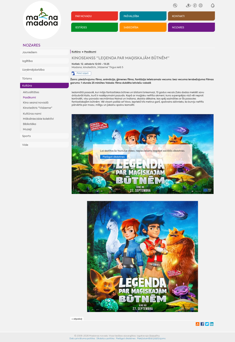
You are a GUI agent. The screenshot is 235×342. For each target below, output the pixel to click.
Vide (25, 145)
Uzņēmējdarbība (33, 70)
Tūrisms (27, 78)
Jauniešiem (29, 52)
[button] (213, 5)
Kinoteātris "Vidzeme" (37, 108)
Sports (26, 136)
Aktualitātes (31, 92)
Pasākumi (29, 97)
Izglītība (27, 61)
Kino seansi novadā (35, 102)
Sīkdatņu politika (106, 338)
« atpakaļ (77, 318)
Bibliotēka (29, 124)
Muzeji (27, 129)
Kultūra (27, 85)
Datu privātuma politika (82, 338)
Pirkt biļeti (83, 73)
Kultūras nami (32, 114)
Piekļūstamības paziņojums (151, 338)
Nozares (31, 45)
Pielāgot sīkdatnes (114, 156)
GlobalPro (154, 335)
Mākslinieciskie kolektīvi (38, 119)
